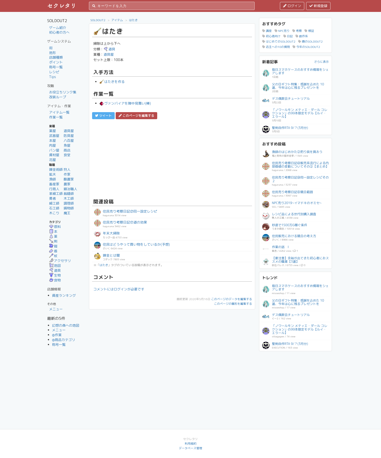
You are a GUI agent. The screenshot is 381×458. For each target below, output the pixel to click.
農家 (67, 184)
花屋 (52, 159)
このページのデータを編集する (231, 299)
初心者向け (271, 36)
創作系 (301, 36)
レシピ (54, 72)
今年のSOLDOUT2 (306, 47)
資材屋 (54, 155)
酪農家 (69, 179)
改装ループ (57, 97)
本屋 (52, 140)
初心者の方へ (59, 32)
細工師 (54, 203)
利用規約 (190, 443)
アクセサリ (60, 260)
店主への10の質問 (276, 47)
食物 (55, 280)
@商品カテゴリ (63, 339)
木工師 (69, 198)
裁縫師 (69, 193)
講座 (267, 31)
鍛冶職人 (70, 189)
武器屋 (54, 135)
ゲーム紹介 (57, 27)
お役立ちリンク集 (62, 92)
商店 (67, 150)
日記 (288, 36)
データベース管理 (190, 448)
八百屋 (69, 140)
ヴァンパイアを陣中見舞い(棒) (125, 103)
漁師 (52, 179)
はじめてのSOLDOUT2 (278, 41)
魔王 (67, 213)
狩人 (67, 169)
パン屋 (54, 150)
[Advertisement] (172, 158)
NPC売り (282, 31)
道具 (55, 270)
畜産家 (54, 184)
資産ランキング (64, 295)
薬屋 (52, 130)
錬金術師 (56, 169)
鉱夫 (52, 174)
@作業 (57, 334)
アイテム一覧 (59, 112)
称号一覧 (56, 67)
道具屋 (69, 130)
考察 (297, 31)
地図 (55, 265)
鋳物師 (69, 208)
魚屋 (67, 145)
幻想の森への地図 (65, 325)
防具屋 (69, 135)
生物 (55, 275)
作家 (67, 174)
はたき (133, 20)
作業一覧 (56, 117)
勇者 (52, 198)
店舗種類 (56, 57)
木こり (54, 213)
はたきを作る (112, 81)
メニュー (56, 309)
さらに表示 (321, 62)
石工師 (54, 208)
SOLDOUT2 (97, 20)
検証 (309, 31)
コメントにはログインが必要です (118, 289)
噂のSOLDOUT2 (310, 41)
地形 (52, 52)
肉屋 (52, 145)
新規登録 (318, 5)
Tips (52, 76)
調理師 (69, 203)
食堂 (67, 155)
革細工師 (56, 193)
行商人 (54, 189)
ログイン (292, 5)
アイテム (117, 20)
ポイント (56, 62)
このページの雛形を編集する (233, 304)
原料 (55, 226)
